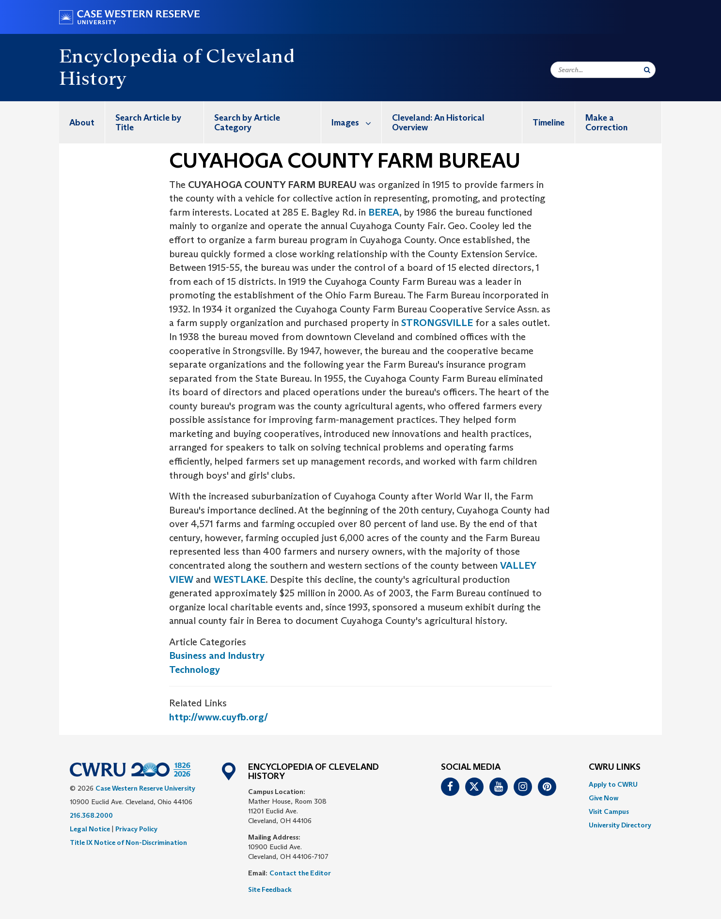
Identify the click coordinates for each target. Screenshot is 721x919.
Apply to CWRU (613, 784)
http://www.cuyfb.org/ (218, 717)
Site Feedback (270, 889)
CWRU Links (615, 767)
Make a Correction (606, 122)
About (81, 122)
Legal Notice (90, 829)
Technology (194, 669)
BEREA (383, 212)
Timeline (548, 122)
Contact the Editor (300, 873)
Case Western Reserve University (145, 788)
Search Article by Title (148, 122)
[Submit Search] (647, 70)
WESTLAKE (240, 579)
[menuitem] (82, 122)
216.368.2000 (91, 815)
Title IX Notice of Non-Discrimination (128, 842)
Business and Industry (217, 655)
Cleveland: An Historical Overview (438, 122)
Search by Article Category (247, 122)
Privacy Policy (136, 829)
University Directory (620, 825)
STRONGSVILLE (438, 322)
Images (356, 122)
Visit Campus (609, 811)
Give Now (603, 798)
